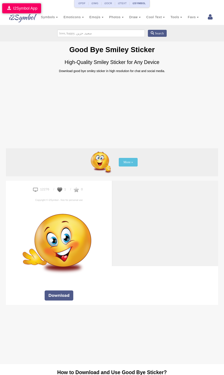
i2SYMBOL (139, 3)
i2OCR (108, 3)
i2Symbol (18, 17)
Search (157, 33)
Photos (111, 17)
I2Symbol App (21, 8)
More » (128, 162)
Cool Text (151, 17)
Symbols (44, 17)
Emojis (92, 17)
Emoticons (69, 17)
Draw (130, 17)
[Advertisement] (112, 109)
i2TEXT (122, 3)
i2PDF (82, 3)
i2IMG (94, 3)
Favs (188, 17)
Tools (171, 17)
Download (58, 295)
